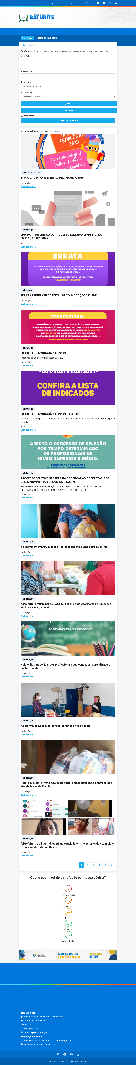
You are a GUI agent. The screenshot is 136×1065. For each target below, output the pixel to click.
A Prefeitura (36, 31)
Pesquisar (69, 104)
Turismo (54, 31)
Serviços (61, 31)
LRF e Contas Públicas (73, 31)
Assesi (58, 1061)
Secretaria (26, 92)
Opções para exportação (68, 120)
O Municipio (27, 31)
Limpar (69, 110)
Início (23, 45)
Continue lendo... (28, 186)
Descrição (26, 72)
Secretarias (45, 31)
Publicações (84, 31)
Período (25, 56)
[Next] (105, 865)
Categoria (26, 82)
